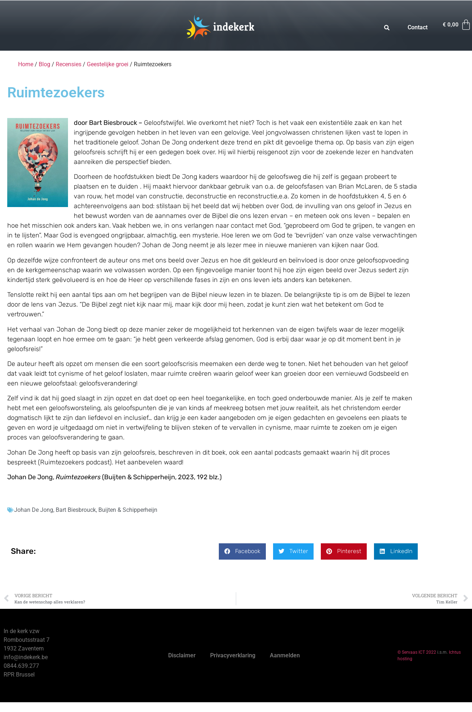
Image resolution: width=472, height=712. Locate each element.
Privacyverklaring (232, 655)
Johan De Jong (33, 509)
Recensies (68, 64)
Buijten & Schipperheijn (127, 509)
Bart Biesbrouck (76, 509)
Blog (44, 64)
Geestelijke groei (107, 64)
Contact (418, 27)
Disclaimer (182, 655)
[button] (242, 551)
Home (25, 64)
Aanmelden (285, 655)
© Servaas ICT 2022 (416, 652)
